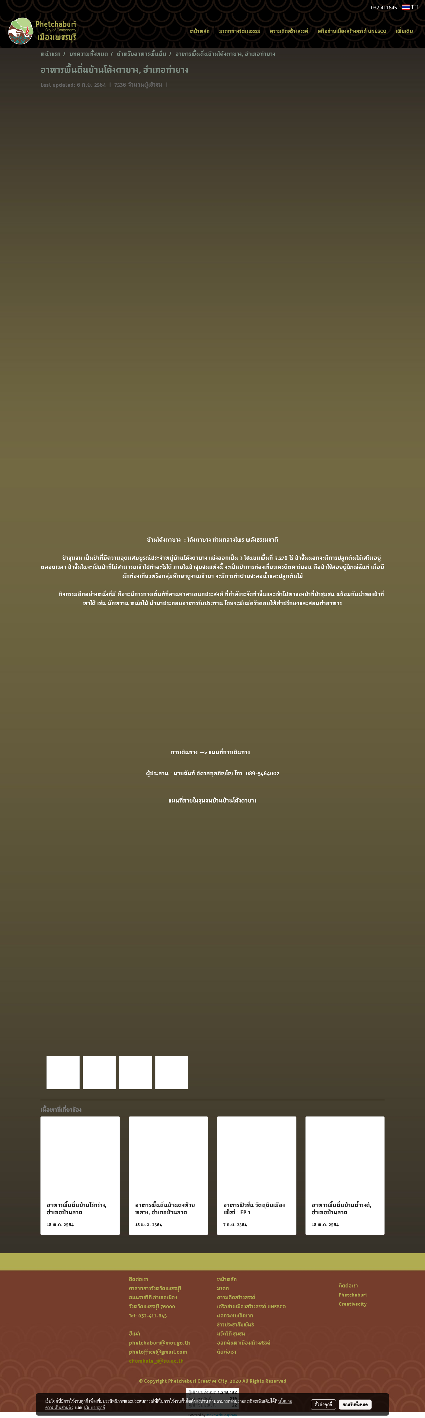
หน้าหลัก (200, 31)
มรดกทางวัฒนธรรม (239, 31)
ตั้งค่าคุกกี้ (323, 1404)
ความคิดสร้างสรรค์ (289, 31)
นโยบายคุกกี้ (94, 1407)
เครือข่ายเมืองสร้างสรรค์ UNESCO (352, 31)
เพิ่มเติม (404, 31)
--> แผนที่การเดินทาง (227, 752)
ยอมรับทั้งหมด (355, 1404)
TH (410, 7)
